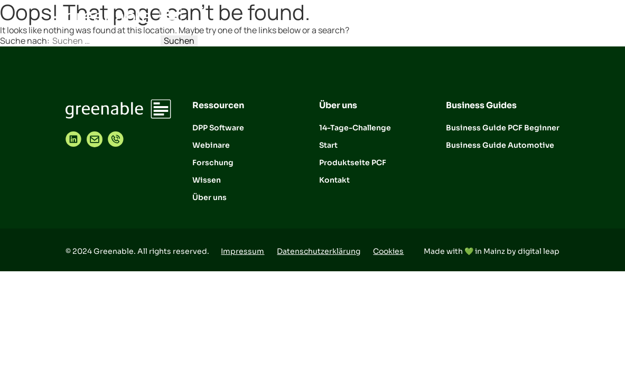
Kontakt (334, 180)
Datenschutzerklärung (318, 251)
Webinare (211, 145)
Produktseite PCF (352, 162)
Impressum (242, 251)
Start (328, 145)
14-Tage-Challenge (355, 127)
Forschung (213, 162)
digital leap (538, 251)
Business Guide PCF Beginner (502, 127)
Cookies (388, 251)
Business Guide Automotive (500, 145)
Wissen (206, 180)
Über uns (209, 197)
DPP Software (218, 127)
